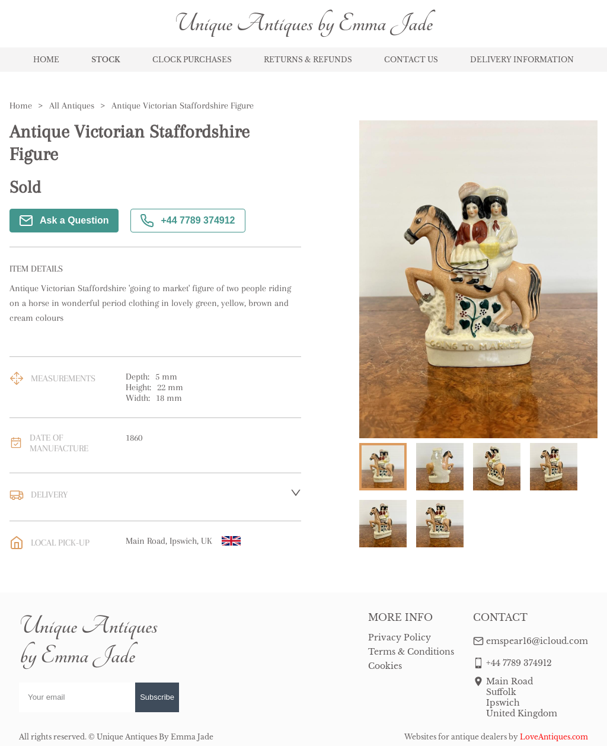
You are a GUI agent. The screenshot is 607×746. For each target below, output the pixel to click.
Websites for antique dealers (455, 736)
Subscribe (157, 697)
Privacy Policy (399, 637)
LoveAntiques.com (554, 736)
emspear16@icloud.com (537, 641)
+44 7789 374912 (187, 220)
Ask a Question (64, 220)
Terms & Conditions (411, 651)
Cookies (385, 666)
